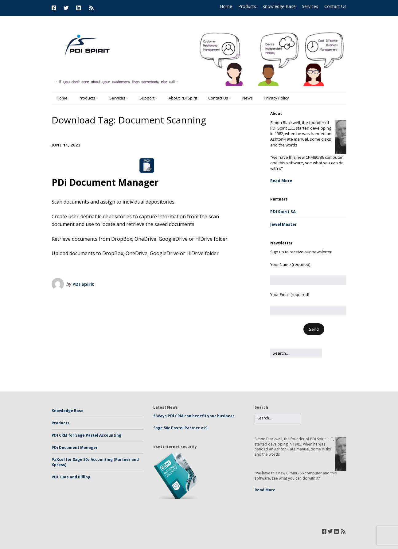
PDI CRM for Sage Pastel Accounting (86, 435)
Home (226, 6)
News (247, 98)
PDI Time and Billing (71, 477)
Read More (281, 180)
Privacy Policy (276, 98)
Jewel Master (283, 224)
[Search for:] (296, 353)
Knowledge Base (279, 6)
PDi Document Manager (105, 182)
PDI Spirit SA (283, 211)
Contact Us (335, 6)
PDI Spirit (83, 284)
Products (247, 6)
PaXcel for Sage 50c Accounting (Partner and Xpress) (95, 462)
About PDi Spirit (183, 98)
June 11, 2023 (66, 145)
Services (310, 6)
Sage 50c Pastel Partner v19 (180, 427)
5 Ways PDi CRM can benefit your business (194, 416)
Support (146, 98)
